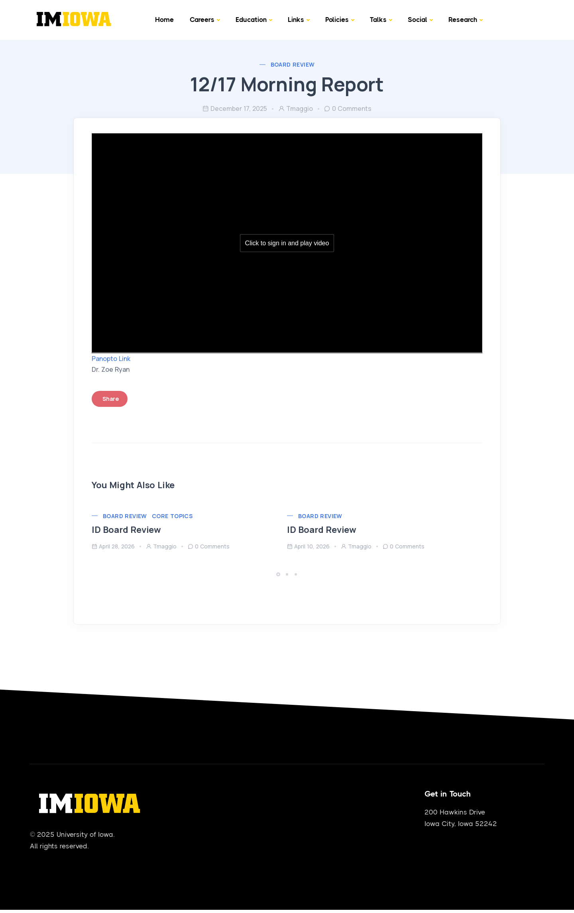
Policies (337, 20)
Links (296, 20)
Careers (202, 20)
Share (116, 396)
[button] (279, 572)
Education (251, 20)
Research (462, 20)
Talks (378, 20)
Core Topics (178, 513)
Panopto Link (117, 356)
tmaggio (295, 108)
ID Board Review (132, 528)
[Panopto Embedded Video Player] (287, 244)
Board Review (293, 64)
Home (164, 20)
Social (417, 20)
